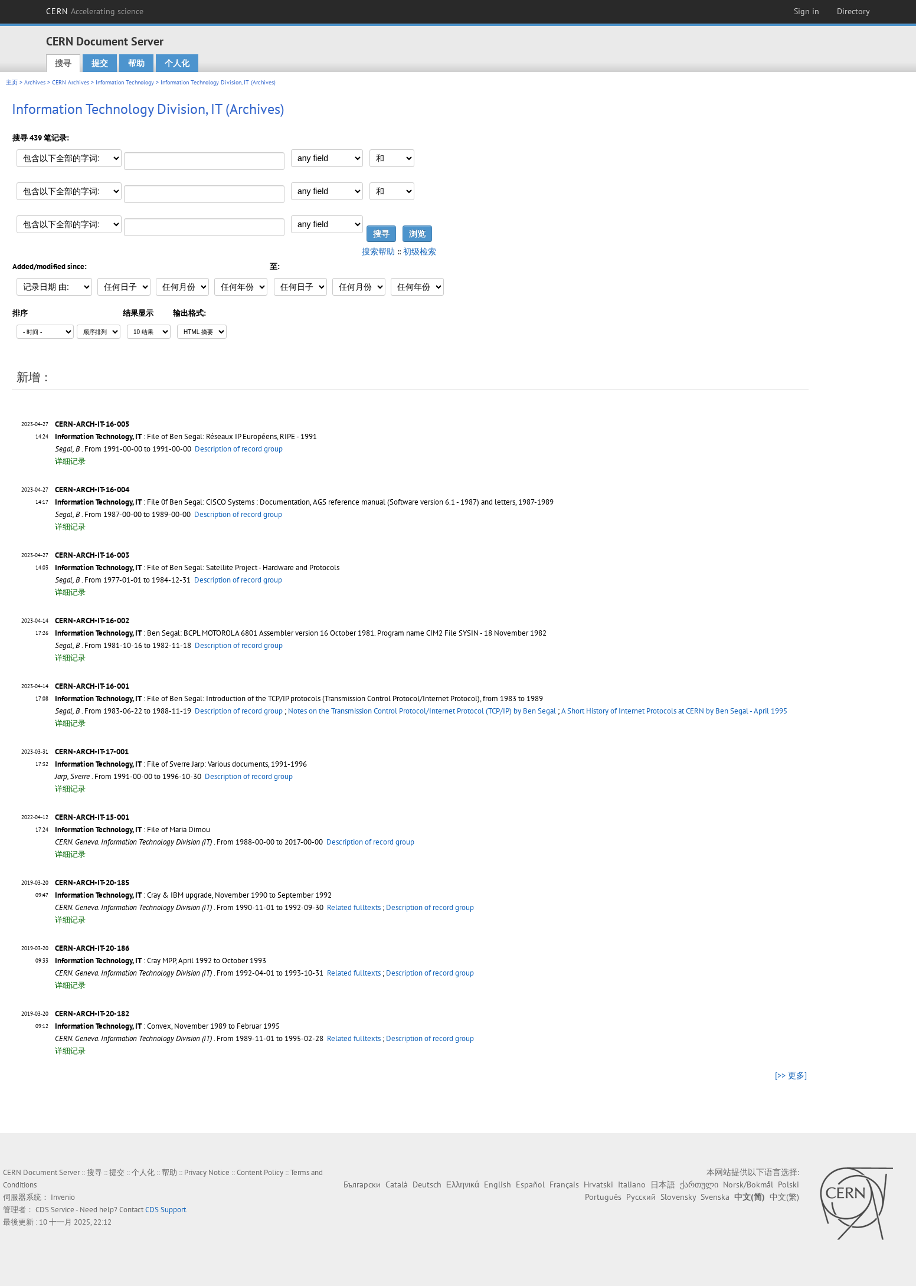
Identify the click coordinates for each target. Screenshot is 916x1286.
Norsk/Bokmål (748, 1184)
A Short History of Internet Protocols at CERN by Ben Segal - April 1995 (674, 711)
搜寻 (63, 63)
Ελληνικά (462, 1184)
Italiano (632, 1184)
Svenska (715, 1197)
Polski (788, 1184)
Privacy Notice (207, 1172)
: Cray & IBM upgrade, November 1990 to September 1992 (193, 895)
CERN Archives (70, 82)
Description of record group (239, 449)
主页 (12, 82)
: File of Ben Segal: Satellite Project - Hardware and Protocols (197, 567)
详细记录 (70, 461)
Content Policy (260, 1172)
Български (362, 1184)
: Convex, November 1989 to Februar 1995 (167, 1026)
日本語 (662, 1184)
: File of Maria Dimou (132, 829)
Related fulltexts (354, 907)
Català (396, 1184)
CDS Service (54, 1210)
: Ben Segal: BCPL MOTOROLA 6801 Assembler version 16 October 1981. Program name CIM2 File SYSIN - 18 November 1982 (301, 633)
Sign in (806, 11)
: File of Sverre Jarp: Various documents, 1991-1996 (181, 764)
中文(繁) (784, 1197)
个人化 (177, 63)
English (497, 1184)
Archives (34, 82)
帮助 (136, 63)
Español (530, 1184)
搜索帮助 (378, 251)
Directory (853, 11)
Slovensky (678, 1197)
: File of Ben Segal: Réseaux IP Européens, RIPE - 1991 (186, 436)
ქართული (699, 1184)
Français (564, 1184)
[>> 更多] (791, 1075)
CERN (95, 11)
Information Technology (125, 82)
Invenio (63, 1197)
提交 (99, 63)
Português (603, 1197)
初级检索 (419, 251)
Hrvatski (598, 1184)
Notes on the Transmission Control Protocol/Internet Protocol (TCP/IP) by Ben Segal (422, 711)
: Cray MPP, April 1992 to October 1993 (160, 960)
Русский (641, 1197)
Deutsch (427, 1184)
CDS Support (165, 1210)
